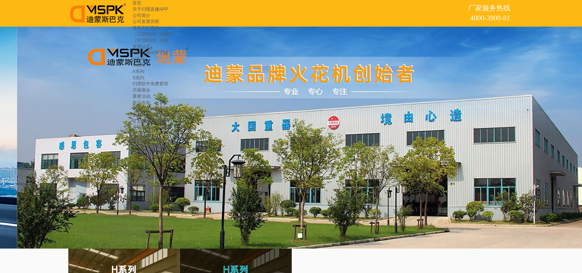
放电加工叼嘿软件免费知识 (159, 114)
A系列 (138, 71)
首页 (137, 3)
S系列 (138, 77)
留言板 (139, 146)
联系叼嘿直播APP (150, 140)
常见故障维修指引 (150, 121)
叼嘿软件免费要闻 (150, 83)
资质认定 (141, 46)
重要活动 (141, 96)
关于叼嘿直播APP (150, 9)
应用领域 (141, 127)
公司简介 (141, 15)
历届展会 (141, 90)
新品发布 (141, 102)
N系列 (139, 65)
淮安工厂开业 (146, 27)
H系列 (139, 58)
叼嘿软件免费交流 (150, 108)
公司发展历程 (146, 21)
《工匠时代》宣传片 (153, 34)
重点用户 (141, 133)
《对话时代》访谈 (150, 40)
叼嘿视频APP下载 (150, 52)
